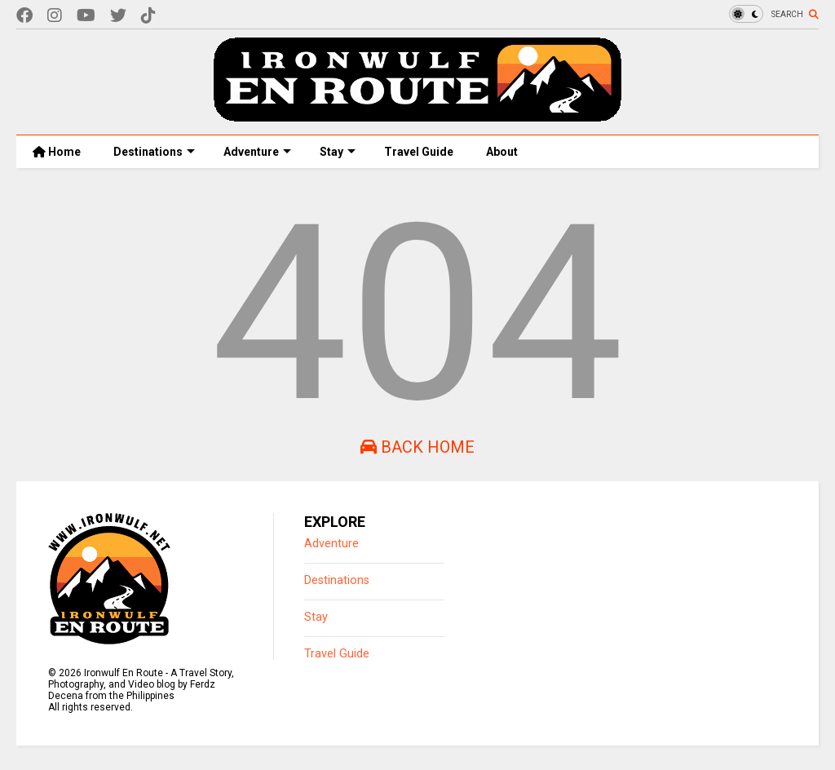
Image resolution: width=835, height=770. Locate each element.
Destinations (154, 151)
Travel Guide (418, 151)
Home (57, 151)
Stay (338, 151)
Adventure (257, 151)
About (502, 151)
